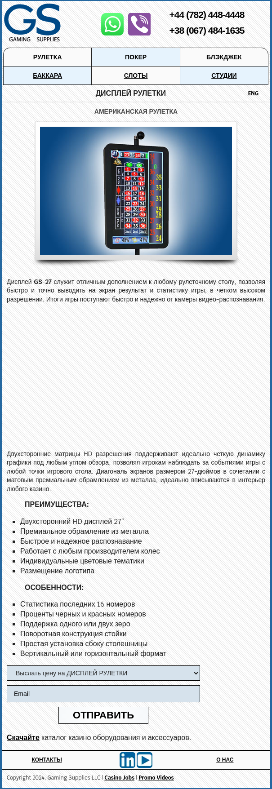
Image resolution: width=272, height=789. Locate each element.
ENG (253, 93)
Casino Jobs (119, 777)
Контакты (46, 760)
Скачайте (23, 737)
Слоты (136, 75)
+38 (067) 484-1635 (206, 30)
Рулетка (47, 57)
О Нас (224, 760)
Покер (136, 57)
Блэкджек (224, 57)
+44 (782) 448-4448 (206, 14)
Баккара (47, 75)
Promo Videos (156, 777)
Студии (223, 75)
